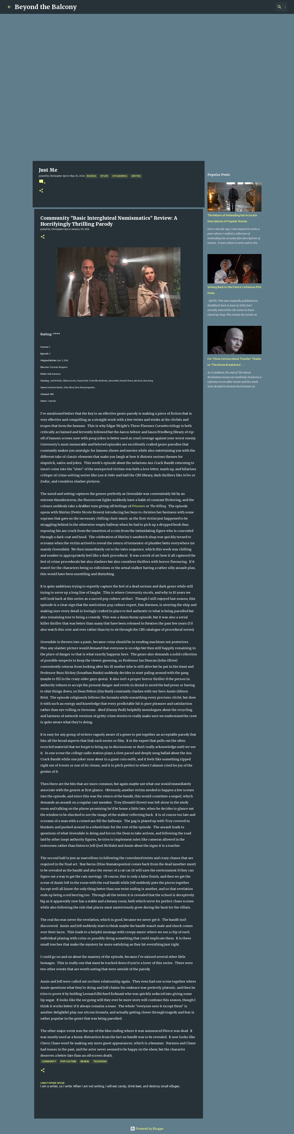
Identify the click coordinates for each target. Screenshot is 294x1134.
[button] (41, 191)
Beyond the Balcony (46, 7)
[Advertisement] (147, 132)
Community (49, 1061)
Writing (136, 176)
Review (85, 1061)
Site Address (119, 176)
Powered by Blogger (147, 1128)
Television (99, 1061)
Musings (91, 176)
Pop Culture (68, 1061)
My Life (104, 176)
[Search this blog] (266, 7)
